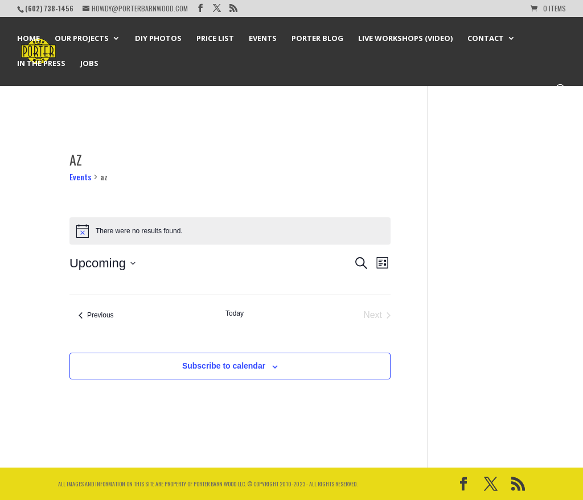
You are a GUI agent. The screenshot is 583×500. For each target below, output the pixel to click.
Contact (485, 38)
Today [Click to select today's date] (234, 313)
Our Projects (82, 38)
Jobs (89, 63)
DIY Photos (158, 38)
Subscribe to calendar (223, 365)
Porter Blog (317, 38)
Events (263, 38)
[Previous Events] (96, 315)
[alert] (230, 231)
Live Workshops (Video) (405, 38)
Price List (215, 38)
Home (28, 38)
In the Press (41, 63)
